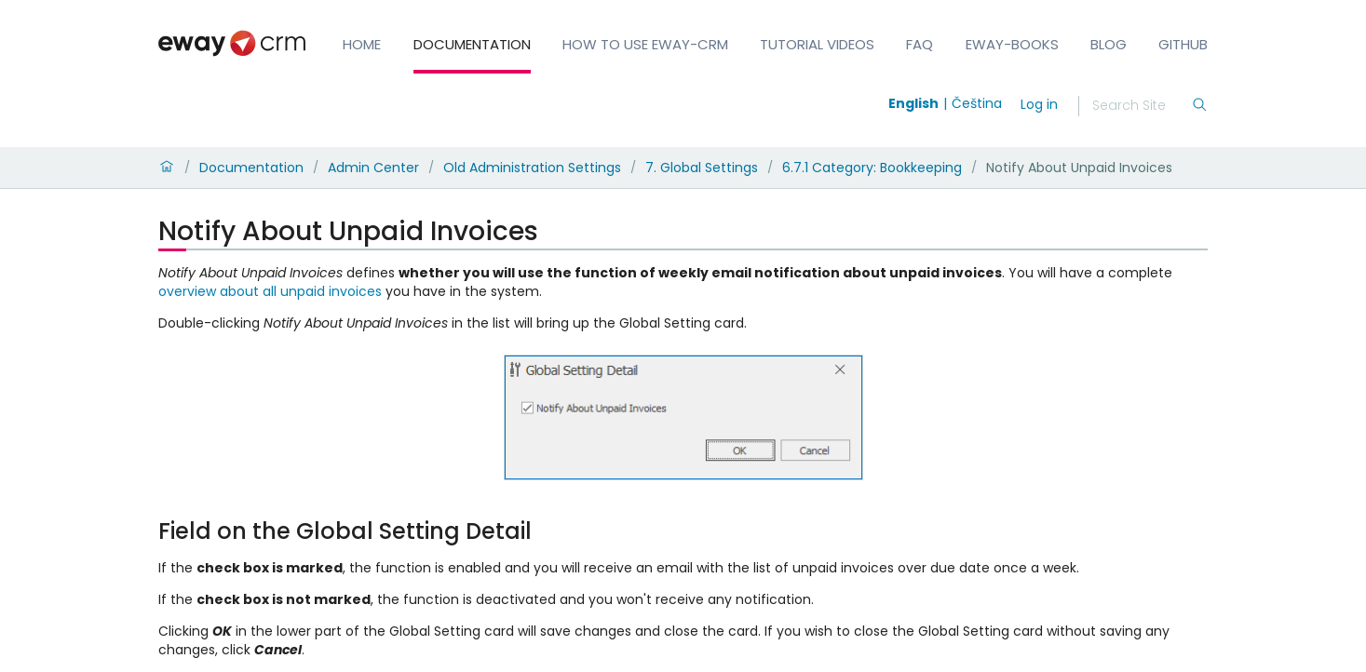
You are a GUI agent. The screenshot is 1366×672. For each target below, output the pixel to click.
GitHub (1183, 44)
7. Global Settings (701, 167)
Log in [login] (1039, 104)
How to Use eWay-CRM (645, 44)
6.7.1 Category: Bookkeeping (872, 167)
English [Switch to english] (913, 103)
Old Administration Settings (532, 167)
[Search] (1141, 106)
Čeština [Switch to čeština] (977, 103)
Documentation (472, 44)
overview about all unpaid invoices (270, 291)
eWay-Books (1012, 44)
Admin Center (373, 167)
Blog (1108, 44)
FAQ (919, 44)
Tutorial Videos (817, 44)
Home (362, 44)
